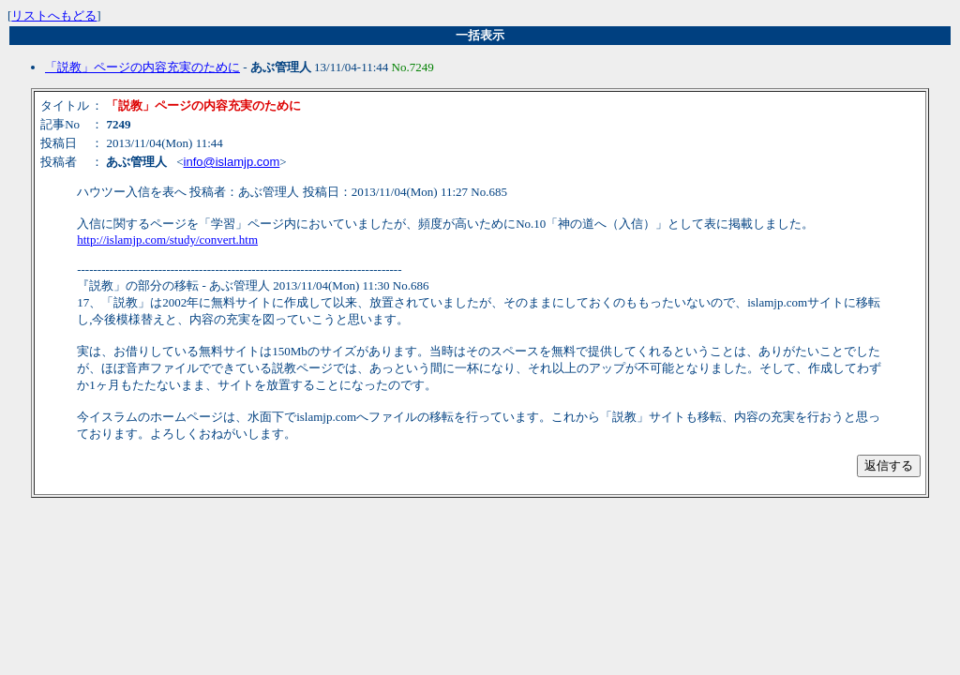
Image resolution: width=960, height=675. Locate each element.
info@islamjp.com (232, 162)
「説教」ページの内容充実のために (142, 67)
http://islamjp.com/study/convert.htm (167, 239)
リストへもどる (54, 15)
